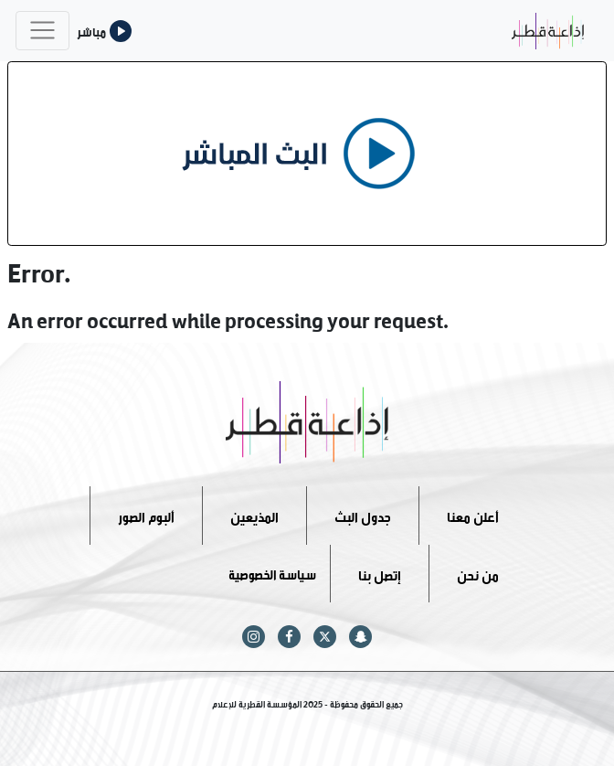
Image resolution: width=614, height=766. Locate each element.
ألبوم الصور (146, 515)
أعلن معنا (473, 515)
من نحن (478, 572)
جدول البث (362, 515)
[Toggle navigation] (42, 30)
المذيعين (254, 515)
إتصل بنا (379, 572)
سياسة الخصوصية (272, 572)
